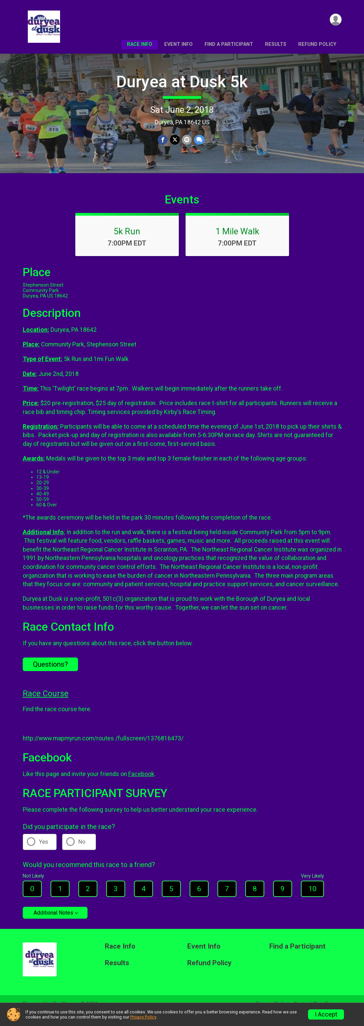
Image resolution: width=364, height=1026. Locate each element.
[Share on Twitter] (175, 140)
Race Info (139, 44)
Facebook (141, 783)
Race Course (46, 703)
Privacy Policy (143, 1017)
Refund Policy (317, 44)
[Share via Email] (187, 140)
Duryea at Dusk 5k (182, 81)
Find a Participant (229, 44)
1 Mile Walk (237, 241)
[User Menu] (335, 20)
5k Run (127, 241)
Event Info (178, 44)
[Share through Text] (199, 140)
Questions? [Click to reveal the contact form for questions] (50, 674)
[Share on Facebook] (163, 140)
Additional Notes (53, 922)
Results (275, 44)
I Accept (326, 1014)
